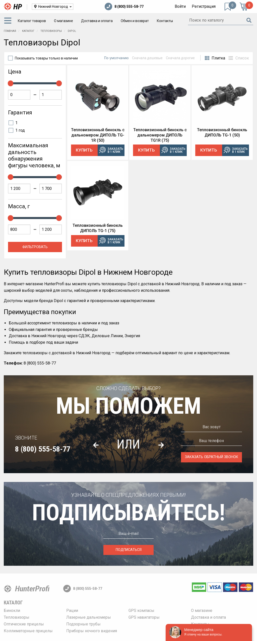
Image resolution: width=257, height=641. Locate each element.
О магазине (63, 21)
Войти (180, 6)
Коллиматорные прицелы (28, 630)
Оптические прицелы (24, 624)
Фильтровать (35, 247)
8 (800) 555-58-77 (124, 7)
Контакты (165, 21)
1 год (20, 130)
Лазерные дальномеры (88, 617)
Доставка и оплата (97, 21)
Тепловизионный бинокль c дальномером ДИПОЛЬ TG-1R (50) (97, 135)
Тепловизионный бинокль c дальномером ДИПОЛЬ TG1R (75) (160, 135)
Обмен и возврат (135, 21)
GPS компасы (141, 610)
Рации (72, 610)
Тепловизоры (16, 617)
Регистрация (204, 6)
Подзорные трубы (83, 624)
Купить (84, 150)
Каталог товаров (32, 21)
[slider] (10, 83)
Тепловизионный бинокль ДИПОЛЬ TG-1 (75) (98, 228)
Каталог (13, 603)
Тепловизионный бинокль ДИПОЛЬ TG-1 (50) (222, 132)
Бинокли (12, 610)
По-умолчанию (116, 58)
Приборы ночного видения (91, 630)
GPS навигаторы (144, 617)
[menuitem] (9, 20)
